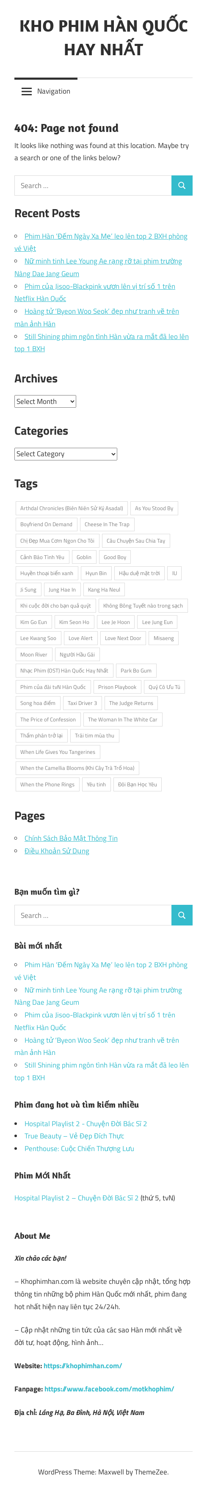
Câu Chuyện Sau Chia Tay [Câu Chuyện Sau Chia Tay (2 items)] (136, 540)
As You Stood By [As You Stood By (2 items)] (154, 508)
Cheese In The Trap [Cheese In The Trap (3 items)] (107, 524)
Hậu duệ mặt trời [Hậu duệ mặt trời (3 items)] (139, 573)
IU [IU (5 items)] (174, 573)
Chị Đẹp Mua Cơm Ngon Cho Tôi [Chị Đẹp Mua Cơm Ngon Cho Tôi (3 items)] (57, 540)
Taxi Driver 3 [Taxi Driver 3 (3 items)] (82, 703)
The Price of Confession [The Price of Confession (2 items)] (48, 719)
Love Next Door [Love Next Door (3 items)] (123, 638)
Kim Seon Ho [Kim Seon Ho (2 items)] (74, 622)
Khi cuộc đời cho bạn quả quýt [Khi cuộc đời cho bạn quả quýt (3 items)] (55, 605)
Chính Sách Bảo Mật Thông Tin (71, 838)
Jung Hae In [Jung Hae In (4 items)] (62, 589)
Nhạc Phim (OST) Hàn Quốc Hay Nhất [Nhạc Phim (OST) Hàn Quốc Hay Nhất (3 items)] (64, 670)
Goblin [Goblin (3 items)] (84, 557)
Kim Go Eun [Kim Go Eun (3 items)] (33, 622)
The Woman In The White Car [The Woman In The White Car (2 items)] (122, 719)
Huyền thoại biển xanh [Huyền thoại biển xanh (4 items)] (46, 573)
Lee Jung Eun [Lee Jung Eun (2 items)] (157, 622)
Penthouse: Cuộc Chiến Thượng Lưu (79, 1148)
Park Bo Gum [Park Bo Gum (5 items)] (136, 670)
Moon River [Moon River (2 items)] (33, 654)
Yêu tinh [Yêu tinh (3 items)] (96, 784)
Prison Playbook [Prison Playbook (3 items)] (117, 687)
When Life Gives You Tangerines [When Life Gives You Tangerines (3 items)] (57, 752)
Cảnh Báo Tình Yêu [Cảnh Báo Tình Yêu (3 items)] (42, 557)
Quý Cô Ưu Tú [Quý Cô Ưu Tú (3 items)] (164, 687)
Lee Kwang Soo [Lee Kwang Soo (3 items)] (38, 638)
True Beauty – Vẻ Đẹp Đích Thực (74, 1135)
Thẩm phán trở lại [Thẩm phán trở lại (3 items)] (41, 735)
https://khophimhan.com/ (83, 1365)
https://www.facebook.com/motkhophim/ (109, 1388)
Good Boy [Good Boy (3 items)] (115, 557)
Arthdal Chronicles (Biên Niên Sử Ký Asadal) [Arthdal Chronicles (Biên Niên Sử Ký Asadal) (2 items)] (71, 508)
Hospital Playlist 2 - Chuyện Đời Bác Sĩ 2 (86, 1123)
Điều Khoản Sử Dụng (57, 850)
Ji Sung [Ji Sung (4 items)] (28, 589)
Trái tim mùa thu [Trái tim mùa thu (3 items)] (94, 735)
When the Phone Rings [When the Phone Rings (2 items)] (47, 784)
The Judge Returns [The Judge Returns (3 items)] (131, 703)
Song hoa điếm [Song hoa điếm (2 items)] (37, 703)
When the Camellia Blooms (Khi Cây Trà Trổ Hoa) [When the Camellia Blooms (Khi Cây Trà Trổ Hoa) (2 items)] (77, 768)
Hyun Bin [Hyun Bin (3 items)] (96, 573)
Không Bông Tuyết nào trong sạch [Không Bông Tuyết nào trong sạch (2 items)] (143, 605)
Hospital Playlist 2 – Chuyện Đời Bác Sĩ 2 (76, 1197)
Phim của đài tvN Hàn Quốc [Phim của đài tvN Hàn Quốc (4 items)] (53, 687)
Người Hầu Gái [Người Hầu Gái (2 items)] (77, 654)
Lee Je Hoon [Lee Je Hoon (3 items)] (116, 622)
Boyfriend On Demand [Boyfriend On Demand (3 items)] (46, 524)
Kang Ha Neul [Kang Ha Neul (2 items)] (104, 589)
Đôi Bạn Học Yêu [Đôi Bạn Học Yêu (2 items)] (137, 784)
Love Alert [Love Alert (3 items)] (81, 638)
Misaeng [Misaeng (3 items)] (164, 638)
